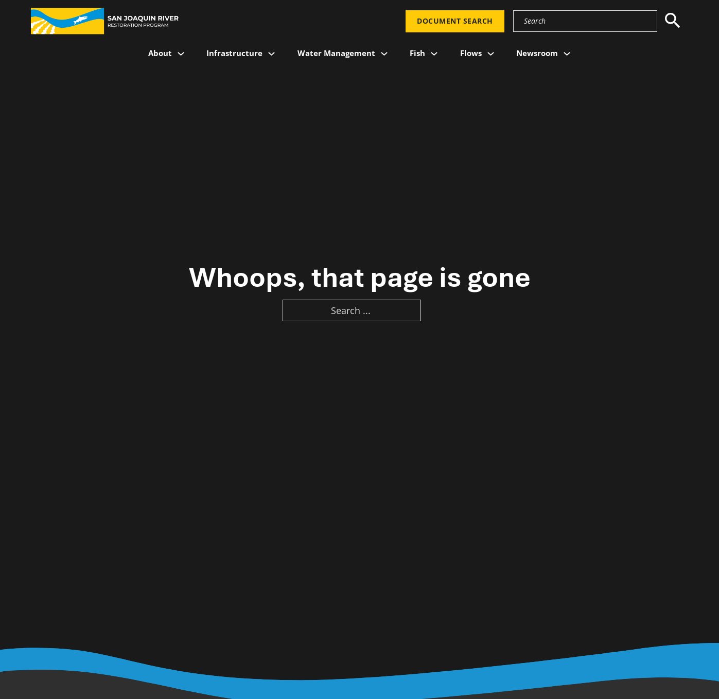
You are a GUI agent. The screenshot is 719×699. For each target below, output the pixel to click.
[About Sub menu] (181, 53)
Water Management (336, 53)
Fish (417, 53)
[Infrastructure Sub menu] (271, 53)
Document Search (455, 21)
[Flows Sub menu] (491, 53)
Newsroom (537, 53)
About (160, 53)
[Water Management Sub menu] (384, 53)
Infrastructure (234, 53)
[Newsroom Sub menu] (567, 53)
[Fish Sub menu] (434, 53)
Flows (471, 53)
